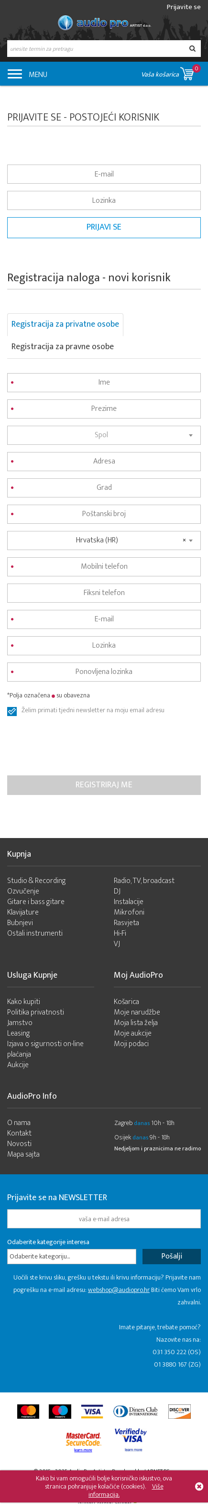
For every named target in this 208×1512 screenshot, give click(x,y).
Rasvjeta (126, 922)
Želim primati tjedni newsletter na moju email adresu (93, 711)
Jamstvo (20, 1022)
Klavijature (23, 912)
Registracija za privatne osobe (65, 324)
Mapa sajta (23, 1154)
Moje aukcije (133, 1033)
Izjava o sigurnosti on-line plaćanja (45, 1049)
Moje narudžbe (137, 1012)
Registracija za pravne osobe (62, 347)
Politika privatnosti (35, 1012)
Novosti (19, 1143)
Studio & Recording (36, 880)
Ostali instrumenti (35, 933)
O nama (19, 1122)
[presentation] (80, 747)
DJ (117, 891)
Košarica (126, 1001)
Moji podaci (131, 1043)
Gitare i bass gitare (36, 901)
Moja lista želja (136, 1022)
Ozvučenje (23, 891)
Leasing (18, 1033)
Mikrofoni (129, 912)
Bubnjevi (20, 922)
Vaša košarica (171, 72)
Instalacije (128, 901)
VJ (117, 944)
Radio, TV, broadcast (144, 880)
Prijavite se (184, 7)
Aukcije (18, 1065)
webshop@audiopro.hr (119, 1289)
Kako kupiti (23, 1001)
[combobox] (104, 435)
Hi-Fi (120, 933)
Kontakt (19, 1133)
